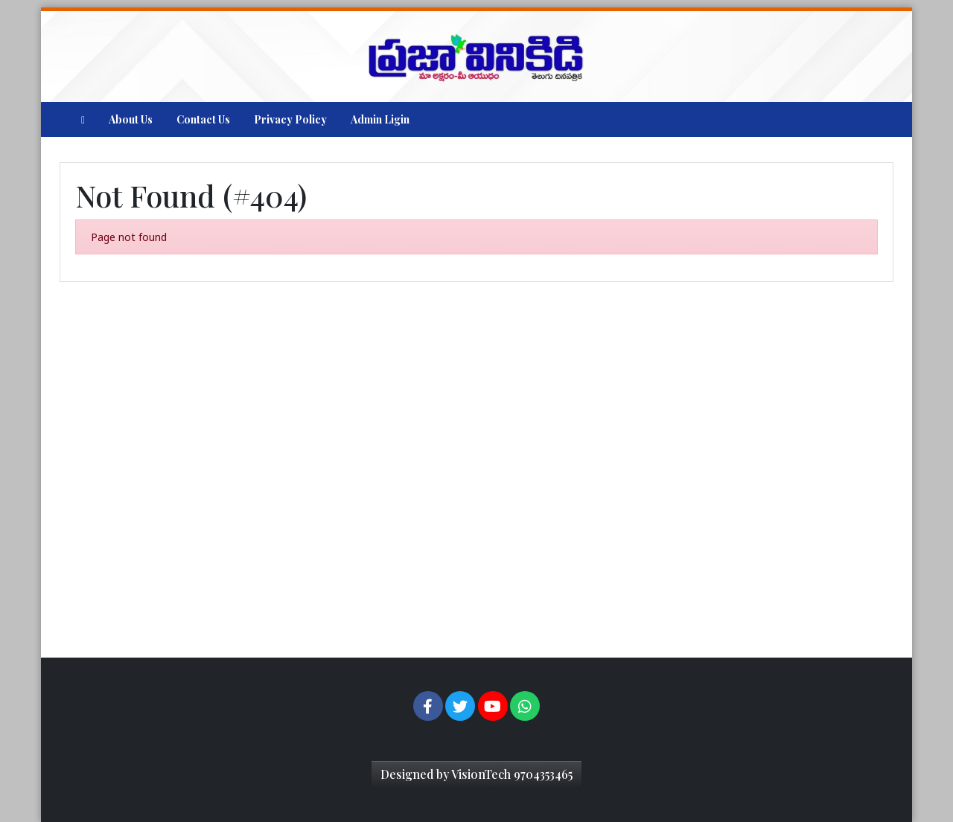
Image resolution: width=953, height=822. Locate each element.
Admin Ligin (380, 119)
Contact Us (203, 119)
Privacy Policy (290, 119)
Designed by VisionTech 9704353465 (476, 774)
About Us (131, 119)
